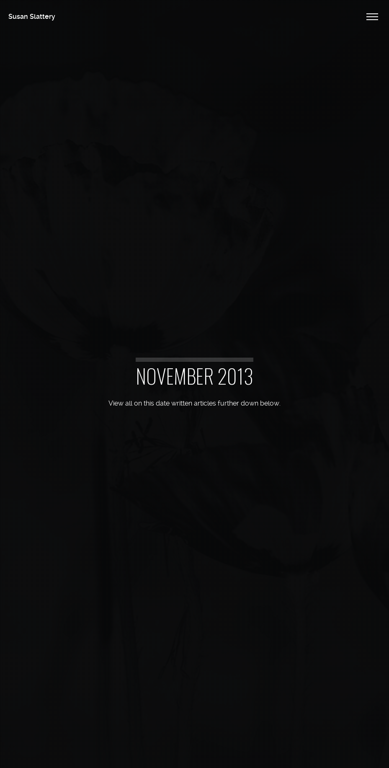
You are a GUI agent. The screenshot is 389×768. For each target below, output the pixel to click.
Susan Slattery (31, 17)
